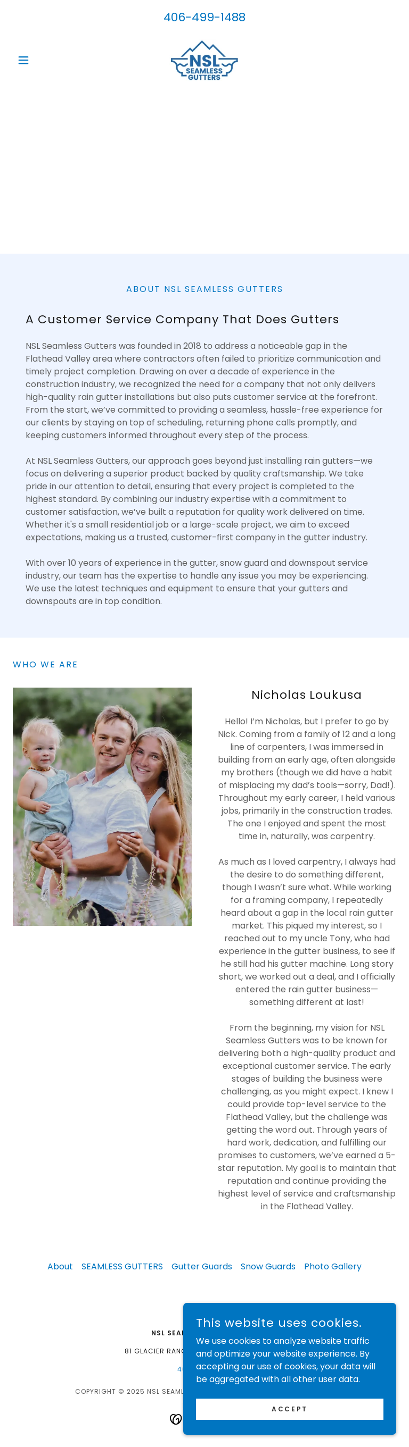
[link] (204, 60)
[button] (41, 60)
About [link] (60, 1266)
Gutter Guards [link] (201, 1266)
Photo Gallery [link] (333, 1266)
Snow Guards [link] (268, 1266)
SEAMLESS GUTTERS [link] (122, 1266)
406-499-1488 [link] (204, 17)
